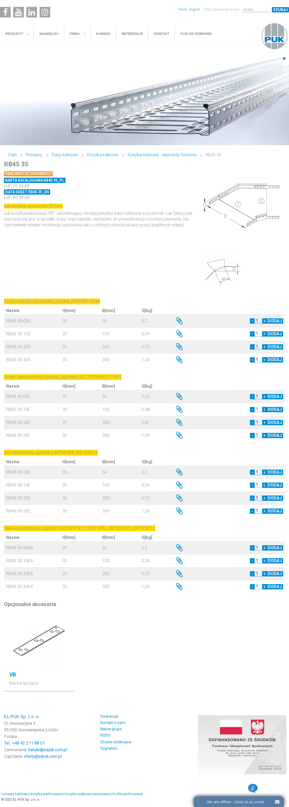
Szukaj (280, 10)
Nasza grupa (111, 729)
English (194, 9)
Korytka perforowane (47, 794)
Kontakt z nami (112, 723)
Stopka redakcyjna (115, 742)
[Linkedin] (31, 12)
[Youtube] (18, 12)
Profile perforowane (128, 794)
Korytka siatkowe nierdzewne (87, 794)
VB (12, 674)
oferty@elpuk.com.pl (43, 756)
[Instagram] (45, 12)
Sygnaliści (108, 748)
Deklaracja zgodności (28, 174)
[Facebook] (5, 12)
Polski (183, 9)
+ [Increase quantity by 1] (264, 321)
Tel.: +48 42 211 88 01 (24, 743)
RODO (105, 735)
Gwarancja (109, 716)
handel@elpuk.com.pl (47, 749)
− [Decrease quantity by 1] (252, 321)
